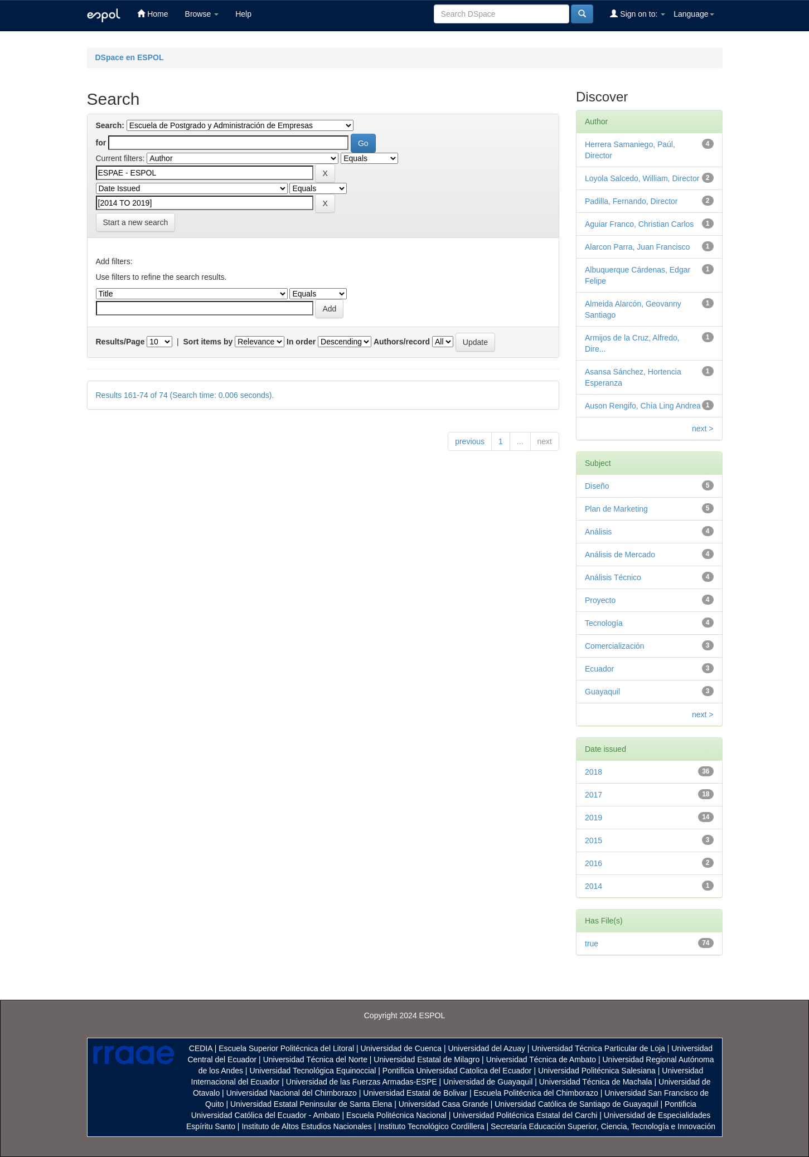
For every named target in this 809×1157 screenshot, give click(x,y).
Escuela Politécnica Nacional (396, 1115)
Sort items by (208, 341)
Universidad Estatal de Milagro (426, 1059)
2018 (593, 771)
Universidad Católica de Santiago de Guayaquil (576, 1104)
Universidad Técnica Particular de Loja (598, 1048)
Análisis (598, 531)
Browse (202, 13)
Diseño (597, 486)
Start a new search (135, 222)
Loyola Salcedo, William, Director (642, 178)
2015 (593, 840)
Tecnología (604, 623)
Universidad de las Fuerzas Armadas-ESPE (361, 1081)
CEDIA (200, 1048)
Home (152, 13)
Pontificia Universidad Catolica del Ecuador (457, 1070)
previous (470, 441)
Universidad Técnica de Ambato (541, 1059)
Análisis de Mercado (620, 554)
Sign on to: (637, 13)
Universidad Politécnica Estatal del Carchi (525, 1115)
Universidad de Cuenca (401, 1048)
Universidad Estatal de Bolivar (415, 1092)
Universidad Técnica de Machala (595, 1081)
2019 (593, 817)
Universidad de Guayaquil (487, 1081)
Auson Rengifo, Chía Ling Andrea (643, 405)
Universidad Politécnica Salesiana (597, 1070)
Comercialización (615, 645)
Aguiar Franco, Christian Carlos (639, 224)
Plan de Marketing (616, 508)
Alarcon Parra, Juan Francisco (637, 246)
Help (243, 13)
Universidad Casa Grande (445, 1104)
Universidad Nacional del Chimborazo (291, 1092)
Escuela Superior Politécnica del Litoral (286, 1048)
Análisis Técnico (613, 577)
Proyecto (600, 600)
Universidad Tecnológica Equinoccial (312, 1070)
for (101, 142)
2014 (593, 886)
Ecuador (599, 668)
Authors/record (402, 341)
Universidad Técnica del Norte (315, 1059)
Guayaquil (602, 691)
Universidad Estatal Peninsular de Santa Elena (311, 1104)
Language (694, 13)
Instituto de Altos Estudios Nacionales (306, 1126)
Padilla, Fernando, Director (631, 201)
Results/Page (120, 341)
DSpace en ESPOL (129, 57)
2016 (593, 863)
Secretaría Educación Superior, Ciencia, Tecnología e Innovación (603, 1126)
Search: (110, 125)
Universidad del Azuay (486, 1048)
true (591, 943)
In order (301, 341)
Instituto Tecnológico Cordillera (431, 1126)
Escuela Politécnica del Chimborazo (535, 1092)
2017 (593, 794)
